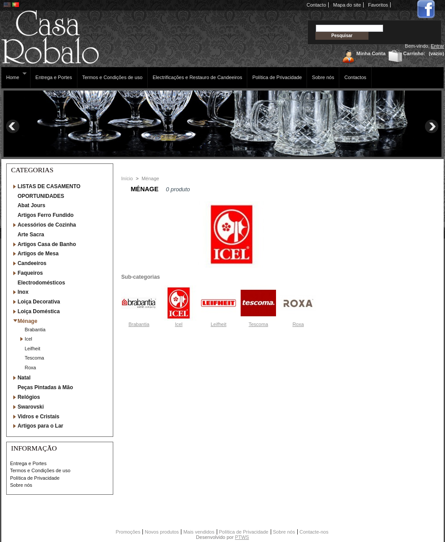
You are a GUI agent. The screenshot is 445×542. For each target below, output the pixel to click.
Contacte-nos (313, 531)
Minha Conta (371, 53)
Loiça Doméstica (39, 311)
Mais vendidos (198, 531)
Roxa (30, 367)
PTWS (242, 537)
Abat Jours (32, 205)
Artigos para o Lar (40, 426)
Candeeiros (32, 263)
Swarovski (31, 407)
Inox (23, 292)
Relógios (29, 397)
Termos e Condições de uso (112, 77)
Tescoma (34, 357)
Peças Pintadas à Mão (45, 387)
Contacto (316, 5)
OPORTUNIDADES (41, 196)
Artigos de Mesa (38, 253)
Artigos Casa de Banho (47, 244)
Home (14, 75)
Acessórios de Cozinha (47, 225)
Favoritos (378, 5)
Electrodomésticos (41, 283)
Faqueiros (30, 273)
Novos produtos (162, 531)
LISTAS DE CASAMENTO (49, 186)
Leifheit (32, 348)
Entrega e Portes (53, 77)
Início (127, 178)
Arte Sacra (31, 234)
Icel (28, 338)
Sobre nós (323, 77)
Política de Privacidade (277, 77)
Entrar (437, 46)
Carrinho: (414, 53)
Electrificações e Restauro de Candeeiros (197, 77)
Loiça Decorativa (39, 302)
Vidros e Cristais (39, 416)
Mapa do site (347, 5)
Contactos (355, 77)
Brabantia (35, 329)
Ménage (28, 321)
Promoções (128, 531)
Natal (24, 378)
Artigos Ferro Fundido (46, 215)
